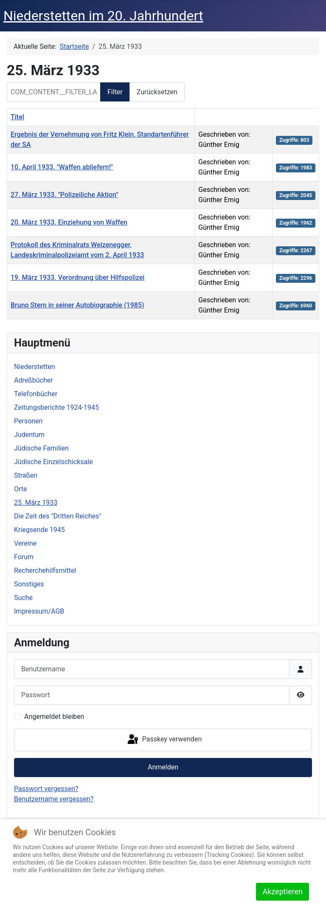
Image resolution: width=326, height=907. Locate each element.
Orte (20, 489)
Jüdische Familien (41, 448)
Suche (23, 598)
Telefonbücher (35, 394)
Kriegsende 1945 (39, 530)
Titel (17, 117)
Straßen (25, 475)
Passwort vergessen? (46, 789)
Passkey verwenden (164, 739)
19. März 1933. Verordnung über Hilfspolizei (77, 277)
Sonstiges (29, 584)
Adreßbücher (33, 380)
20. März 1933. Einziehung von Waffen (69, 222)
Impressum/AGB (39, 611)
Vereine (25, 543)
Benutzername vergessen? (53, 799)
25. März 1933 (35, 503)
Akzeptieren (282, 891)
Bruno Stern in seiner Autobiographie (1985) (77, 305)
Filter (115, 92)
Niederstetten (34, 367)
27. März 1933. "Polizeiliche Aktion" (64, 195)
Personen (28, 421)
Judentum (29, 435)
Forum (24, 557)
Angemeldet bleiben (54, 717)
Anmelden (163, 767)
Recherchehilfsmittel (45, 570)
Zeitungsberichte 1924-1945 (56, 407)
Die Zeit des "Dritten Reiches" (57, 516)
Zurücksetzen (157, 92)
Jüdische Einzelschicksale (53, 462)
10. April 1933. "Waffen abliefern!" (62, 167)
